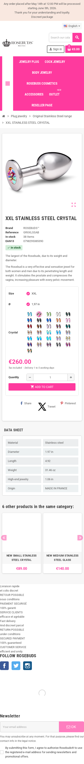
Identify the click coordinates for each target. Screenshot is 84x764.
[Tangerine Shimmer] (68, 332)
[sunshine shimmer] (29, 332)
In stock (10, 236)
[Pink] (68, 320)
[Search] (65, 37)
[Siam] (49, 332)
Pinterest (68, 403)
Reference (12, 232)
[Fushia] (68, 345)
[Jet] (39, 320)
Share (26, 403)
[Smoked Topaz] (39, 326)
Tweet (46, 406)
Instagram (27, 665)
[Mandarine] (58, 320)
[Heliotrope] (29, 320)
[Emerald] (68, 314)
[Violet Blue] (29, 345)
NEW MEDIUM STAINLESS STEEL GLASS (62, 558)
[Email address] (29, 726)
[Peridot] (39, 339)
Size (11, 293)
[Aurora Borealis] (39, 314)
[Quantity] (50, 377)
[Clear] (58, 314)
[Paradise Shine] (39, 345)
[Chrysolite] (49, 314)
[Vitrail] (29, 351)
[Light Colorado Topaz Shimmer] (58, 332)
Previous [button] (4, 537)
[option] (21, 543)
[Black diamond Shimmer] (29, 339)
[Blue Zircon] (68, 326)
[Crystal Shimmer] (68, 339)
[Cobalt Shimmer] (49, 339)
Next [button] (80, 537)
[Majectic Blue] (49, 320)
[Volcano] (58, 326)
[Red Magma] (29, 326)
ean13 (9, 241)
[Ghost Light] (49, 345)
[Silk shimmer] (58, 339)
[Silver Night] (58, 345)
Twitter (16, 665)
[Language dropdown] (72, 26)
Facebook (4, 665)
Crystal (13, 332)
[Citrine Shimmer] (39, 332)
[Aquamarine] (29, 314)
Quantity (14, 377)
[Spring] (49, 326)
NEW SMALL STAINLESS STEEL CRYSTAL (22, 558)
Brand (9, 228)
